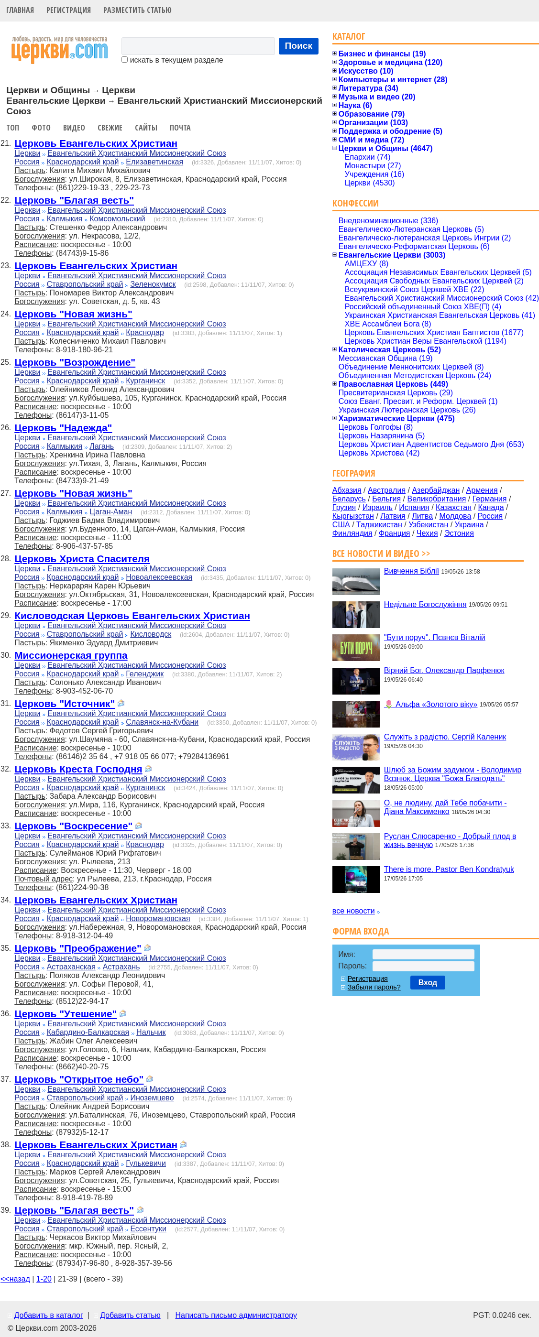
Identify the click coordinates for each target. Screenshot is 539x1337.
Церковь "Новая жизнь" (73, 313)
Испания (414, 507)
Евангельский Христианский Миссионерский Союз (136, 153)
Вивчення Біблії (411, 571)
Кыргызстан (353, 516)
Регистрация (68, 10)
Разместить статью (137, 10)
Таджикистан (379, 525)
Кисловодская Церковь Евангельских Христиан (132, 615)
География (353, 473)
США (341, 525)
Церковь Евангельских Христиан (95, 143)
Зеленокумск (153, 284)
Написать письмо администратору (236, 1315)
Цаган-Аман (110, 512)
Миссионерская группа (70, 655)
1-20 (44, 1279)
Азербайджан (436, 490)
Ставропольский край (85, 284)
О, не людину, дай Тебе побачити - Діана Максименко (445, 807)
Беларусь (349, 499)
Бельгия (386, 499)
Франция (394, 533)
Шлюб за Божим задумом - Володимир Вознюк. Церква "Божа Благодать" (453, 774)
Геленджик (145, 674)
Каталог (348, 36)
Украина (469, 525)
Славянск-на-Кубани (162, 722)
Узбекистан (428, 525)
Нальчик (150, 1032)
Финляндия (352, 533)
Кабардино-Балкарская (88, 1032)
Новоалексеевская (159, 577)
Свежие (110, 127)
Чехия (427, 533)
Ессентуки (148, 1229)
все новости (353, 911)
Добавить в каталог (48, 1315)
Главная (20, 10)
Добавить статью (130, 1315)
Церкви (27, 153)
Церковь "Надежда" (63, 427)
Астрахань (121, 967)
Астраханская (71, 967)
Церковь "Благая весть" (74, 200)
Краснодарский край (83, 162)
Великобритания (436, 499)
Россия (26, 162)
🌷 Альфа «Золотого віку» (431, 704)
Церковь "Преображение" (78, 948)
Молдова (455, 516)
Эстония (459, 533)
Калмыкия (65, 219)
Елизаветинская (154, 162)
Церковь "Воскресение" (73, 825)
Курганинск (145, 381)
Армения (482, 490)
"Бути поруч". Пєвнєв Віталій (434, 637)
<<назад (15, 1279)
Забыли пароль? (374, 987)
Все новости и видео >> (381, 553)
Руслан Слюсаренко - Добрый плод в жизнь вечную (450, 840)
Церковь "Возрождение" (74, 362)
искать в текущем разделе (172, 60)
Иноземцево (152, 1098)
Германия (490, 499)
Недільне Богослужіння (425, 604)
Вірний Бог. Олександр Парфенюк (444, 670)
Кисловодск (150, 634)
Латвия (392, 516)
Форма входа (360, 930)
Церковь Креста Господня (78, 768)
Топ (12, 127)
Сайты (146, 127)
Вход (428, 982)
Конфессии (355, 202)
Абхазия (347, 490)
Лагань (101, 446)
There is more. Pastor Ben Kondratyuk (449, 869)
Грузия (344, 507)
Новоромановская (158, 918)
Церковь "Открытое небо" (78, 1079)
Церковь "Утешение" (65, 1013)
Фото (41, 127)
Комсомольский (117, 219)
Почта (180, 127)
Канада (491, 507)
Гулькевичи (146, 1163)
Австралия (387, 490)
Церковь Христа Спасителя (82, 558)
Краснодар (145, 332)
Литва (422, 516)
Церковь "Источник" (64, 703)
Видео (74, 127)
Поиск (299, 46)
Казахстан (454, 507)
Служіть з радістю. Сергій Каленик (445, 737)
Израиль (378, 507)
